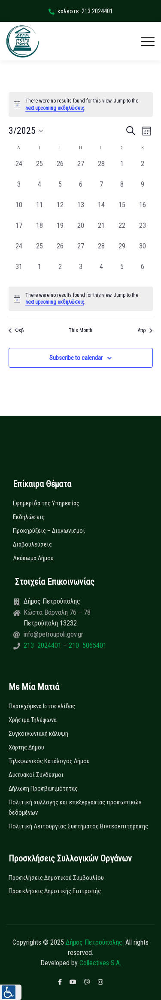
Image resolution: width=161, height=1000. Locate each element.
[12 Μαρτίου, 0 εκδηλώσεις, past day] (60, 210)
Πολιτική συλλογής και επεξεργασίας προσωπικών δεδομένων (75, 807)
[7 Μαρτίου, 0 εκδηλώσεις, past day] (101, 189)
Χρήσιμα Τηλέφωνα (33, 720)
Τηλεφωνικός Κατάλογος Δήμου (49, 761)
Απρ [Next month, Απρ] (145, 330)
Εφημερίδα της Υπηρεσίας (46, 503)
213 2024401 (43, 645)
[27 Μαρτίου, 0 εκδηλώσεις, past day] (80, 251)
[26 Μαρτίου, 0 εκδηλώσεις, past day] (60, 251)
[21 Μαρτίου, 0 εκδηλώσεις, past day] (101, 231)
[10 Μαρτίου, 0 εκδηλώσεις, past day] (19, 210)
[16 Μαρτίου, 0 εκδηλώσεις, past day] (142, 210)
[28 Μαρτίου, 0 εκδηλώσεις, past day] (101, 251)
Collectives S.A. (100, 963)
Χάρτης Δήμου (26, 747)
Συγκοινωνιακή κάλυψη (38, 733)
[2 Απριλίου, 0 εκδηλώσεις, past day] (60, 272)
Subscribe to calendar (76, 357)
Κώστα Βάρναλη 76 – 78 (57, 612)
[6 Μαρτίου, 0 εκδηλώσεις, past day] (80, 189)
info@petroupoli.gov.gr (53, 634)
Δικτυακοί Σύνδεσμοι (36, 775)
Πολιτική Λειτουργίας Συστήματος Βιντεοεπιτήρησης (78, 826)
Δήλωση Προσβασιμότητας (43, 788)
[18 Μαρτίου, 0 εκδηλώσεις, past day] (39, 231)
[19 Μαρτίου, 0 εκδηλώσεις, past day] (60, 231)
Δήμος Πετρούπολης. (95, 942)
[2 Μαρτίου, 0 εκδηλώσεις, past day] (142, 169)
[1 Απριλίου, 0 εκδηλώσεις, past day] (39, 272)
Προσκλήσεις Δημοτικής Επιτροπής (55, 891)
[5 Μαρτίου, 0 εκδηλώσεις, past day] (60, 189)
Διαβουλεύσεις (32, 544)
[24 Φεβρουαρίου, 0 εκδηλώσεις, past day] (19, 169)
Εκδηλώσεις (29, 517)
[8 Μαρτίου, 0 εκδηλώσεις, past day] (122, 189)
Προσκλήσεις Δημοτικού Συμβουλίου (56, 878)
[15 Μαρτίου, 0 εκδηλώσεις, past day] (122, 210)
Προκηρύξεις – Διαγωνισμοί (49, 531)
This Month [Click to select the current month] (80, 330)
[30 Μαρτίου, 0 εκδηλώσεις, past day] (142, 251)
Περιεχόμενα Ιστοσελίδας (42, 706)
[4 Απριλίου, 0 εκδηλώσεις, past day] (101, 272)
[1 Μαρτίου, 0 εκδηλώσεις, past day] (122, 169)
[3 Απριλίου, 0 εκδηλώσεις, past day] (80, 272)
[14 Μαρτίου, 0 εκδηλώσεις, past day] (101, 210)
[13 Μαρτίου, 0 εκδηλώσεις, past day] (80, 210)
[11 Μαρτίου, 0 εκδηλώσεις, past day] (39, 210)
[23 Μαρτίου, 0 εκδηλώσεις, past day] (142, 231)
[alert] (81, 299)
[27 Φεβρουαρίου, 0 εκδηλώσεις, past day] (80, 169)
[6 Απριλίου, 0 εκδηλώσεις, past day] (142, 272)
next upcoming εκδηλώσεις (54, 108)
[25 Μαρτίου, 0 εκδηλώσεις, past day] (39, 251)
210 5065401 (86, 645)
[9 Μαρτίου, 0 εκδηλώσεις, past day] (142, 189)
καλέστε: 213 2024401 (81, 11)
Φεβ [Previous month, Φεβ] (16, 330)
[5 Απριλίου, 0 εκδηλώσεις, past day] (122, 272)
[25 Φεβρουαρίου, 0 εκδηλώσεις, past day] (39, 169)
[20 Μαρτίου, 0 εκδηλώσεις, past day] (80, 231)
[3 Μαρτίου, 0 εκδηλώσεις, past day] (19, 189)
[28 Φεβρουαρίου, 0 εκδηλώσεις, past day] (101, 169)
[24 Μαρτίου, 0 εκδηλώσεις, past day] (19, 251)
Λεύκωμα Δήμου (33, 558)
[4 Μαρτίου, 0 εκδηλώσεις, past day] (39, 189)
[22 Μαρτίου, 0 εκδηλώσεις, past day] (122, 231)
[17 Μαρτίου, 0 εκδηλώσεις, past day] (19, 231)
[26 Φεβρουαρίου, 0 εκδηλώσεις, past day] (60, 169)
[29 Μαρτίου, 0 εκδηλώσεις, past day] (122, 251)
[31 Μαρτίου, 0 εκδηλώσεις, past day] (19, 272)
